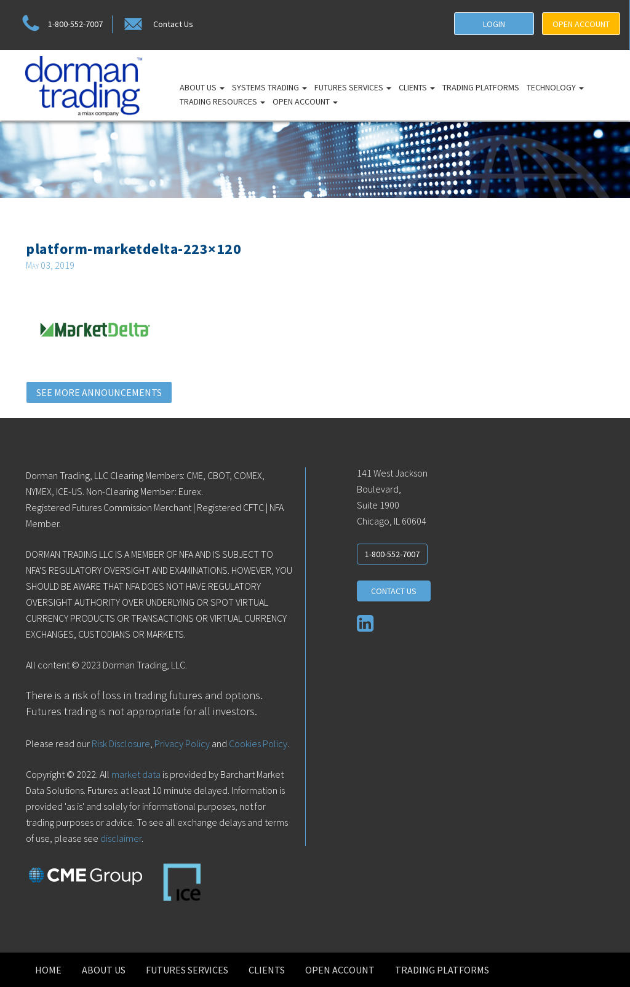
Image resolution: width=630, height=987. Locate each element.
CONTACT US (394, 591)
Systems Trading (269, 87)
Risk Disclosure (120, 743)
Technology (555, 87)
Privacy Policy (182, 743)
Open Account (305, 101)
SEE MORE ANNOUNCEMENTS (99, 392)
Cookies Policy (258, 743)
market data (136, 774)
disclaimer (121, 838)
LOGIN (494, 24)
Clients (417, 87)
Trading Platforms (480, 87)
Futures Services (352, 87)
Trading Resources (222, 101)
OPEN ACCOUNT (581, 24)
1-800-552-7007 (60, 24)
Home (48, 970)
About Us (202, 87)
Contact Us (157, 24)
